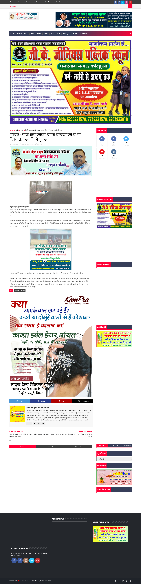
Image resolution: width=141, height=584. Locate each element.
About (20, 2)
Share (41, 401)
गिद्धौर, (37, 144)
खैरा (58, 34)
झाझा (39, 34)
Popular (114, 445)
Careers (38, 2)
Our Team (48, 2)
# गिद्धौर (17, 290)
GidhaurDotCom (45, 581)
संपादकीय (83, 34)
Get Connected (61, 2)
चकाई (45, 34)
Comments (126, 445)
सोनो (52, 34)
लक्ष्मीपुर (65, 34)
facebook (78, 446)
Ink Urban (25, 581)
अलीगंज (74, 34)
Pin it (62, 401)
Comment (83, 401)
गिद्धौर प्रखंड (21, 34)
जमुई (32, 34)
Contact (29, 2)
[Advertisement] (51, 465)
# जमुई (23, 290)
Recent (102, 445)
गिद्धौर (17, 130)
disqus (50, 446)
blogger (22, 446)
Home (12, 2)
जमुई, (40, 144)
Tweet (20, 401)
